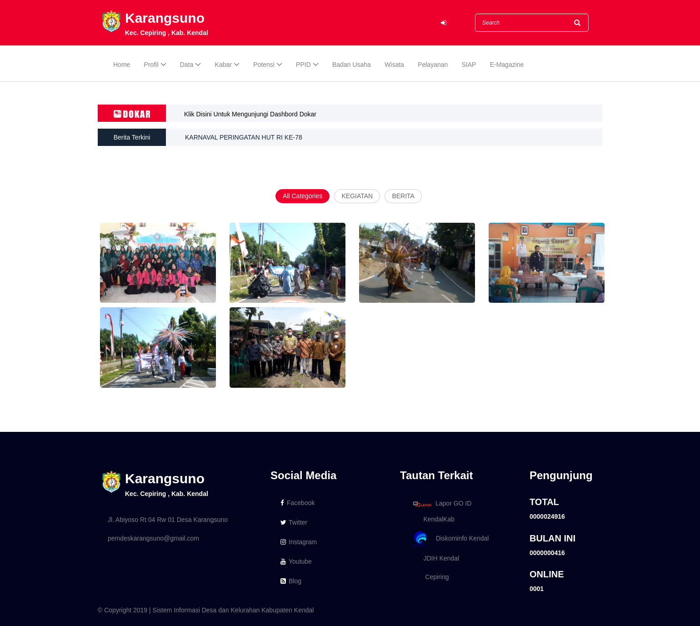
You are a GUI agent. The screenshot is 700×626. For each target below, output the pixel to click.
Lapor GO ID (441, 504)
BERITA (403, 196)
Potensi (264, 64)
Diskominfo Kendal (450, 539)
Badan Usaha (351, 64)
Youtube (296, 561)
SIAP (469, 64)
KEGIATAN (357, 196)
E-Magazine (507, 64)
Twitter (293, 522)
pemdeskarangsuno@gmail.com (153, 538)
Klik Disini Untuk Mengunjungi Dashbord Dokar (250, 114)
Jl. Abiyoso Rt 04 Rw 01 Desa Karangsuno (168, 519)
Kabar (223, 64)
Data (187, 64)
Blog (290, 581)
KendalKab (432, 519)
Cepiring (429, 577)
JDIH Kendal (434, 558)
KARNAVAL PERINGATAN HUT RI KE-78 (243, 137)
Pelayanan (433, 64)
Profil (151, 64)
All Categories (302, 196)
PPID (303, 64)
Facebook (297, 502)
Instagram (298, 542)
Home (121, 64)
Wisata (394, 64)
